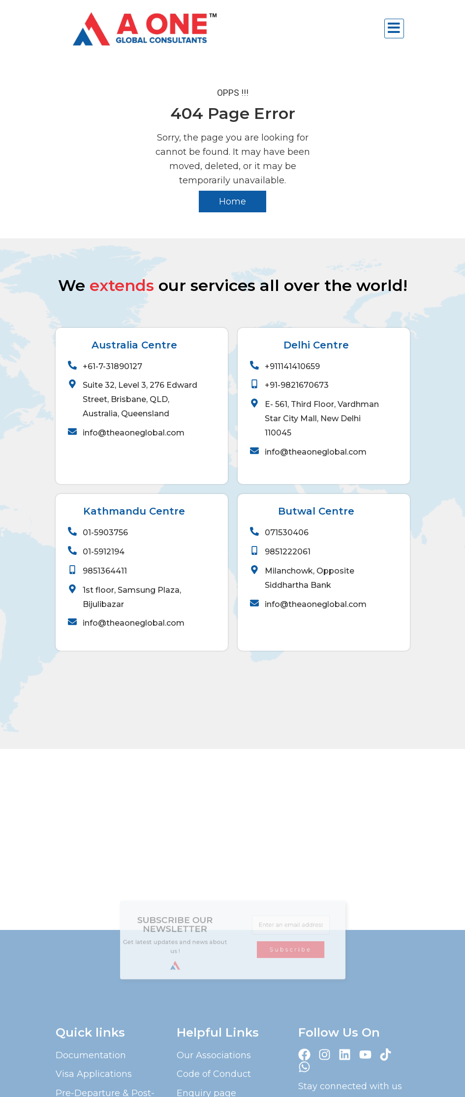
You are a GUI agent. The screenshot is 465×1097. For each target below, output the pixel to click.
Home (232, 201)
